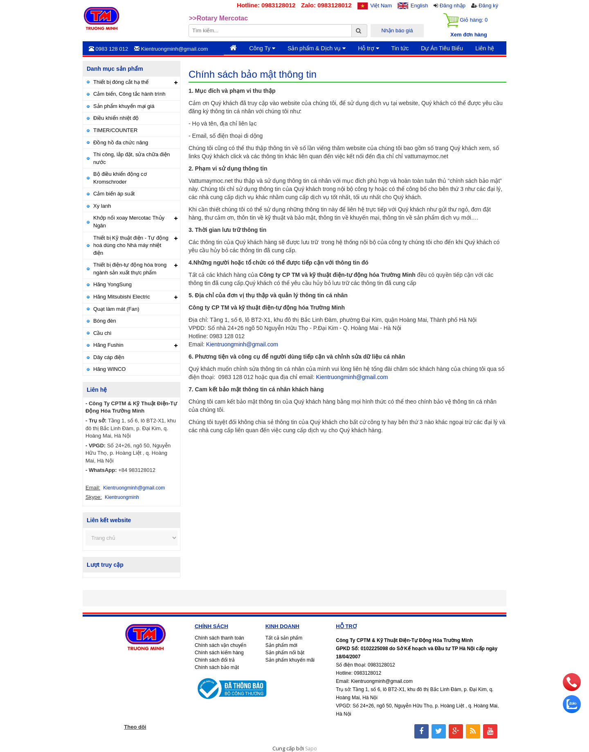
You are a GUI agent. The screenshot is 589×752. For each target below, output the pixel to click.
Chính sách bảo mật (217, 667)
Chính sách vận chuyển (220, 645)
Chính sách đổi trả (215, 660)
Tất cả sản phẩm (284, 638)
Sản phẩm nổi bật (284, 652)
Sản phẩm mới (281, 645)
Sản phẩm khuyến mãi (290, 660)
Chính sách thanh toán (219, 638)
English (419, 5)
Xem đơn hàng (468, 34)
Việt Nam (381, 5)
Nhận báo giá (397, 30)
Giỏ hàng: (465, 20)
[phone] (572, 689)
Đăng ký (488, 5)
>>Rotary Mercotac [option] (218, 18)
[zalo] (572, 711)
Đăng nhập (452, 5)
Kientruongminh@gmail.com (242, 344)
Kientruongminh (122, 497)
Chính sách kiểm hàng (219, 652)
